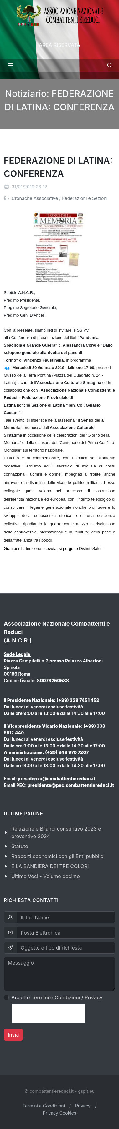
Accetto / (56, 997)
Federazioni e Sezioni (84, 198)
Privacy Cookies (59, 1113)
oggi (7, 367)
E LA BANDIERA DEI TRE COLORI (50, 866)
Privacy (93, 997)
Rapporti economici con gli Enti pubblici (58, 856)
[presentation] (48, 1013)
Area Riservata (59, 45)
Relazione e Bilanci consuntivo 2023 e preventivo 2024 (56, 832)
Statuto (19, 846)
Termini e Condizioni (55, 997)
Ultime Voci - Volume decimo (45, 876)
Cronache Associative (35, 198)
